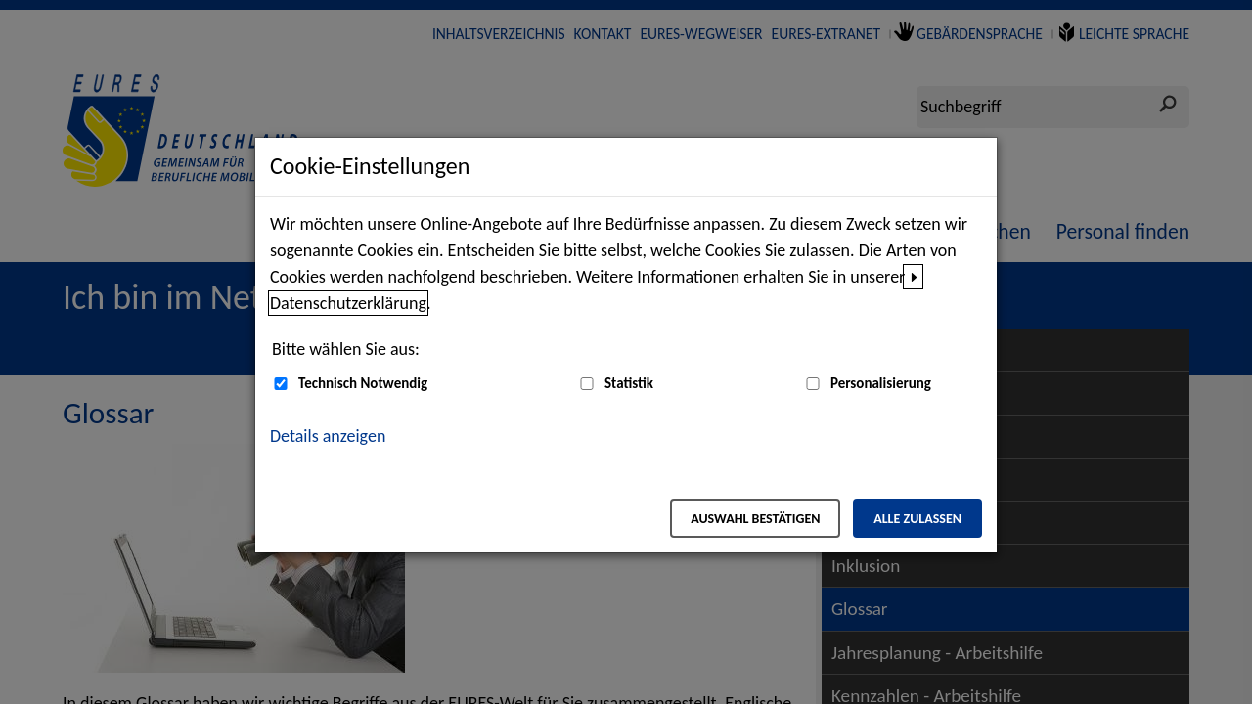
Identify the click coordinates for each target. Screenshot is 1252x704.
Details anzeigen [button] (327, 436)
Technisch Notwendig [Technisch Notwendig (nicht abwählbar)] (362, 383)
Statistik (628, 383)
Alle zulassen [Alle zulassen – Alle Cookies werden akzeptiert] (917, 518)
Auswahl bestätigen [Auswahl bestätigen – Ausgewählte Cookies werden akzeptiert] (755, 518)
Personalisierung (880, 383)
